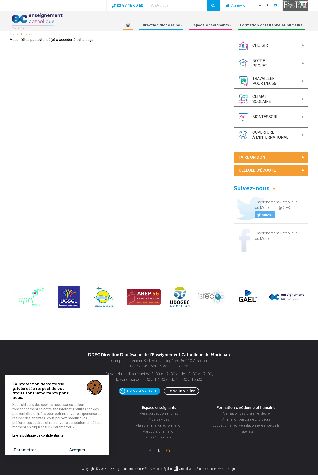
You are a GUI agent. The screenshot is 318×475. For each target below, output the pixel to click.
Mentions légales (161, 468)
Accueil (14, 34)
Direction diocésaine (160, 26)
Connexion (236, 5)
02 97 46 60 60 (127, 5)
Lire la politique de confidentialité (38, 435)
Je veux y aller (181, 390)
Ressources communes (159, 413)
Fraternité (246, 431)
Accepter (77, 450)
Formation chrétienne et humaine (271, 26)
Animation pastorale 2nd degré (246, 419)
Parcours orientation (159, 431)
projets (28, 34)
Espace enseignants (209, 26)
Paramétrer (25, 450)
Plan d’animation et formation (159, 425)
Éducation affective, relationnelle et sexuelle (246, 425)
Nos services (159, 419)
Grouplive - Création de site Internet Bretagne (207, 468)
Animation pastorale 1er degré (246, 413)
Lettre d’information (159, 437)
